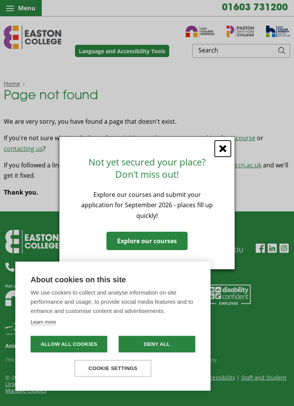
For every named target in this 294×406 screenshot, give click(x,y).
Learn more (43, 322)
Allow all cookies (69, 344)
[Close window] (223, 149)
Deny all (157, 344)
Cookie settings (112, 368)
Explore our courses (147, 241)
